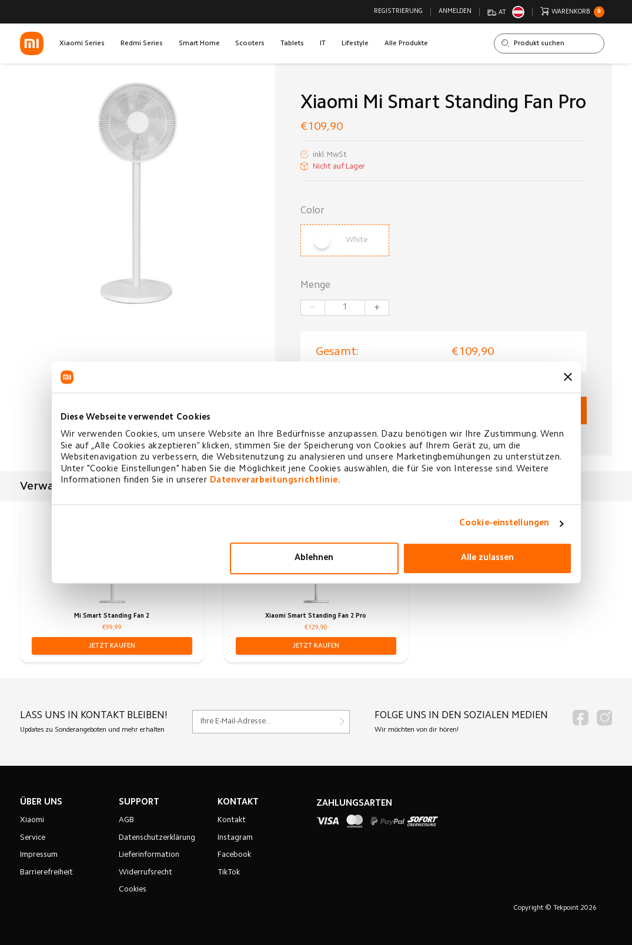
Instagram (235, 838)
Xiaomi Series (82, 43)
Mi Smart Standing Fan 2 (111, 616)
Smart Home (199, 43)
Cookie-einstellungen (504, 523)
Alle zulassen (487, 558)
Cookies (132, 890)
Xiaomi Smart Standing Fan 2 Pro (315, 616)
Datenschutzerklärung (157, 838)
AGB (126, 820)
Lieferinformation (149, 855)
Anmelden (455, 11)
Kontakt (232, 820)
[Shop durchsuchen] (549, 43)
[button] (112, 646)
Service (32, 838)
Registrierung (398, 11)
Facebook (234, 855)
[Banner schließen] (568, 377)
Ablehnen (314, 558)
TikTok (229, 873)
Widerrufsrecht (145, 873)
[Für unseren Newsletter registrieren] (271, 721)
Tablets (292, 43)
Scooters (250, 43)
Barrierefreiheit (46, 873)
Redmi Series (142, 43)
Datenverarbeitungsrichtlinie (274, 480)
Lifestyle (355, 43)
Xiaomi (32, 820)
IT (323, 43)
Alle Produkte (406, 43)
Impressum (39, 855)
